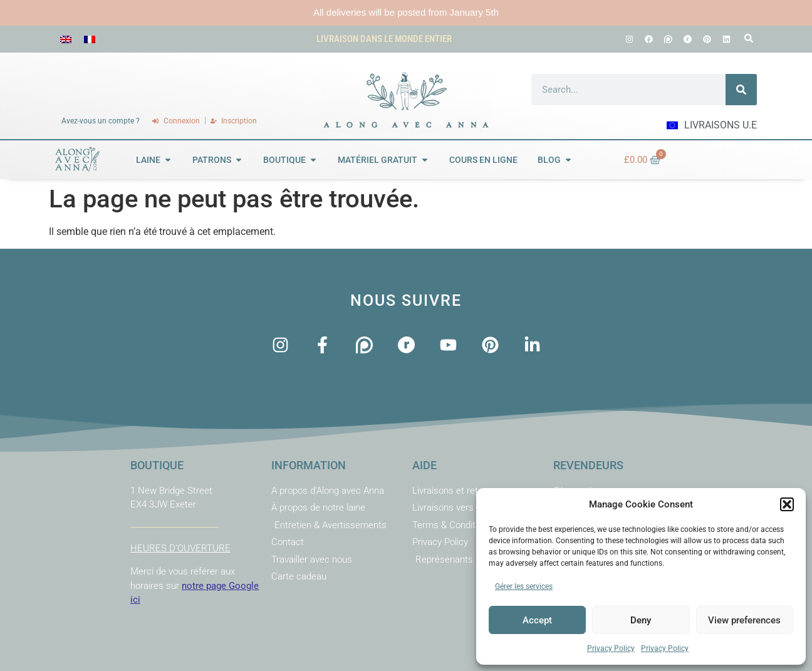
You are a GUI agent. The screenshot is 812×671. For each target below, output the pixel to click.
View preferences (744, 620)
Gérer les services (524, 586)
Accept (537, 620)
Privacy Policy (611, 648)
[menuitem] (66, 39)
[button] (787, 504)
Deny (640, 620)
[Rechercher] (741, 89)
